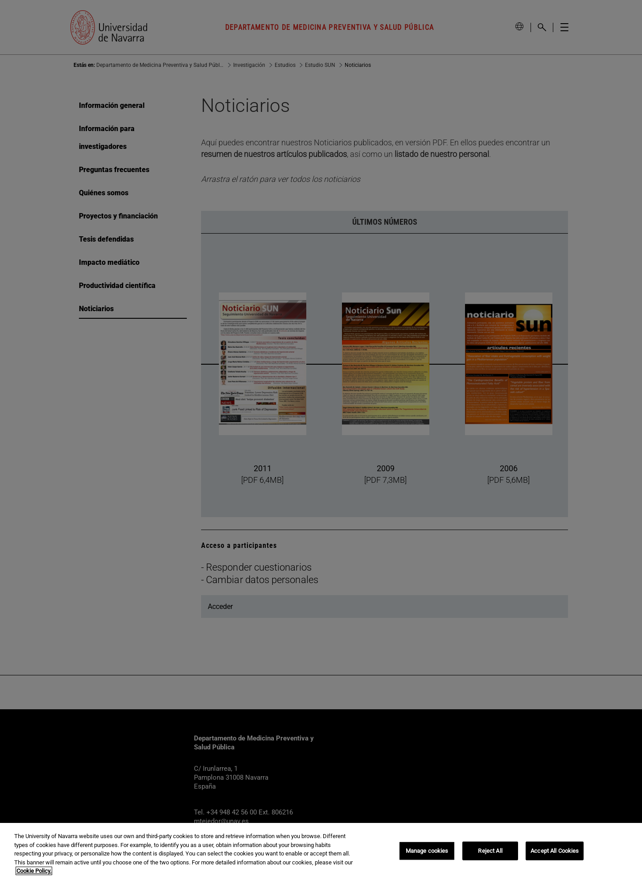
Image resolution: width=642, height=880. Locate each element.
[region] (321, 851)
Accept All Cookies (555, 850)
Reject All (490, 850)
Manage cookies (427, 850)
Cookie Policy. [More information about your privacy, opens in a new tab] (33, 871)
